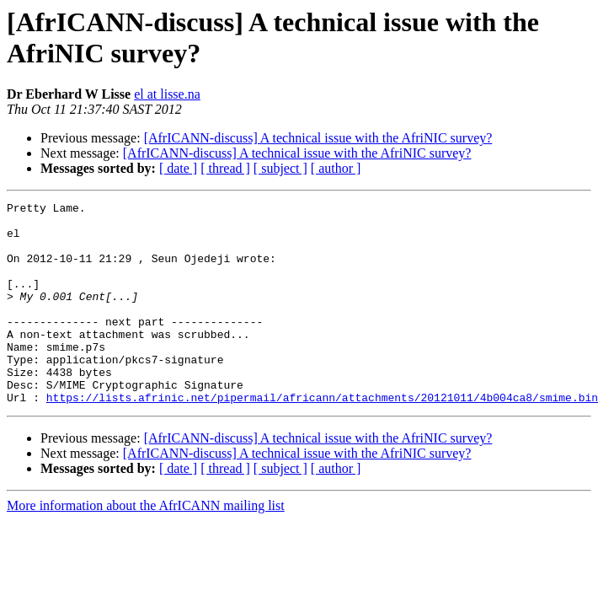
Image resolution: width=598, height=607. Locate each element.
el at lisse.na (167, 94)
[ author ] (336, 168)
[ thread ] (225, 168)
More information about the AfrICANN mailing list (146, 546)
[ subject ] (280, 168)
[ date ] (178, 168)
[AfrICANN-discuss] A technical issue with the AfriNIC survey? (318, 138)
